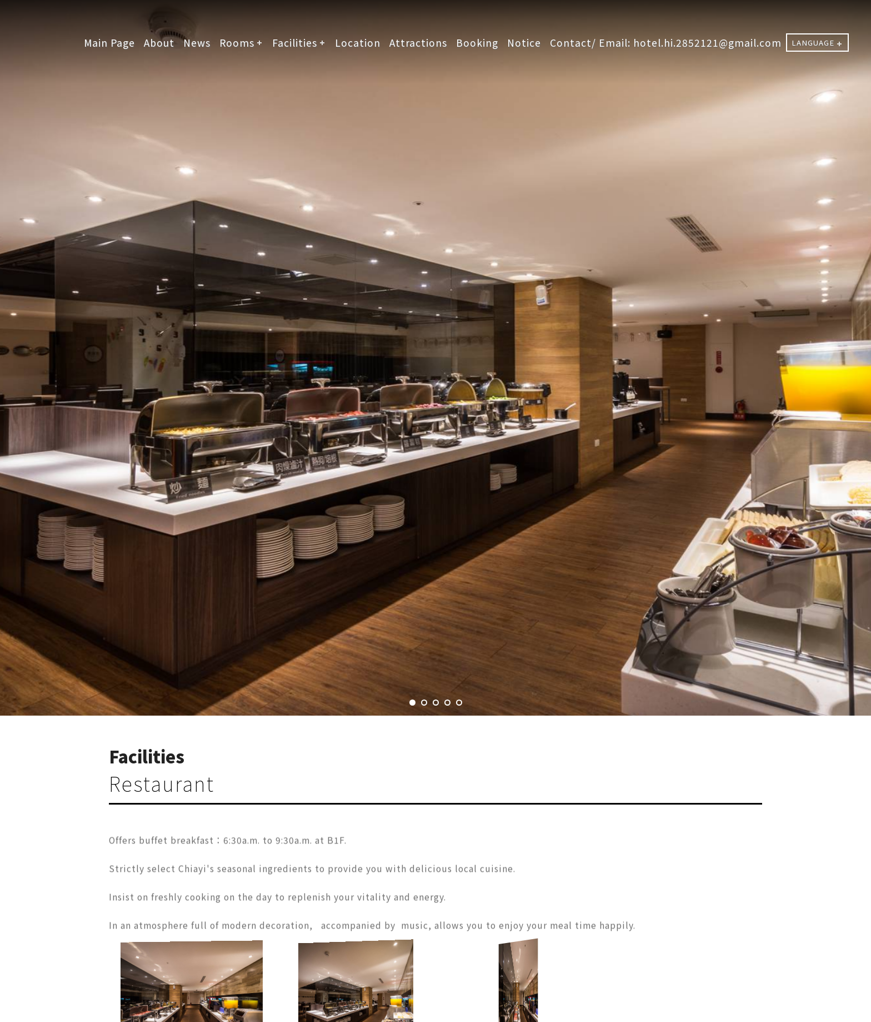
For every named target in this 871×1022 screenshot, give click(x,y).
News (197, 42)
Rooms (236, 42)
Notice (524, 42)
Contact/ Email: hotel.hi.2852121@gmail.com (666, 42)
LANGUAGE (813, 42)
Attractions (418, 42)
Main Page (109, 42)
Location (358, 42)
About (159, 42)
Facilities (294, 42)
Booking (477, 42)
